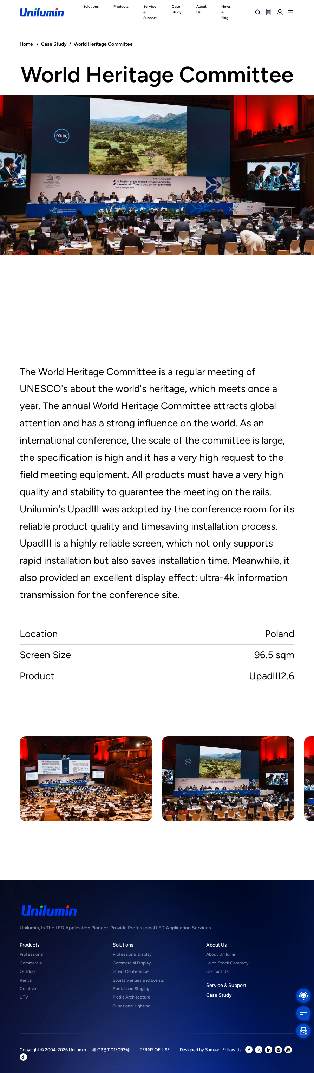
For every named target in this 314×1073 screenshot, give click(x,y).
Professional (32, 954)
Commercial (31, 963)
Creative (28, 988)
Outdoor (28, 971)
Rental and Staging (131, 988)
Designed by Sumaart (200, 1049)
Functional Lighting (131, 1005)
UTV (24, 997)
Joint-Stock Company (227, 963)
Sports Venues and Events (138, 980)
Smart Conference (131, 971)
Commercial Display (132, 963)
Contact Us (217, 971)
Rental (26, 980)
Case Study (54, 44)
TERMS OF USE (155, 1049)
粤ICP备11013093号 (111, 1049)
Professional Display (132, 954)
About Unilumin (221, 954)
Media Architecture (131, 997)
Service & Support (226, 985)
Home (26, 44)
